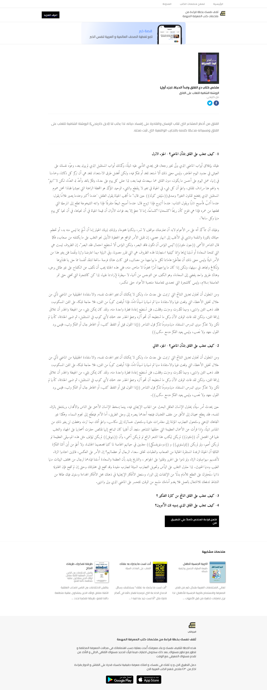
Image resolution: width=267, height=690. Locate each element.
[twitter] (210, 103)
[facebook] (216, 103)
